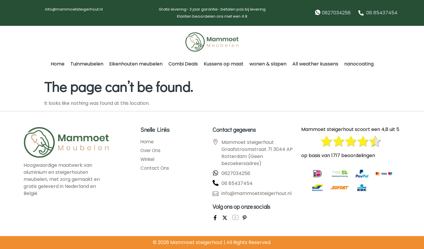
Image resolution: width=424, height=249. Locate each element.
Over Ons (151, 151)
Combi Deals (183, 63)
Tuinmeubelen (86, 63)
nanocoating (359, 63)
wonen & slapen (267, 63)
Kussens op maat (224, 63)
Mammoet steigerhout (196, 242)
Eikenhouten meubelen (136, 63)
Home (57, 63)
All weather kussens (315, 63)
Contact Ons (155, 168)
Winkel (148, 159)
